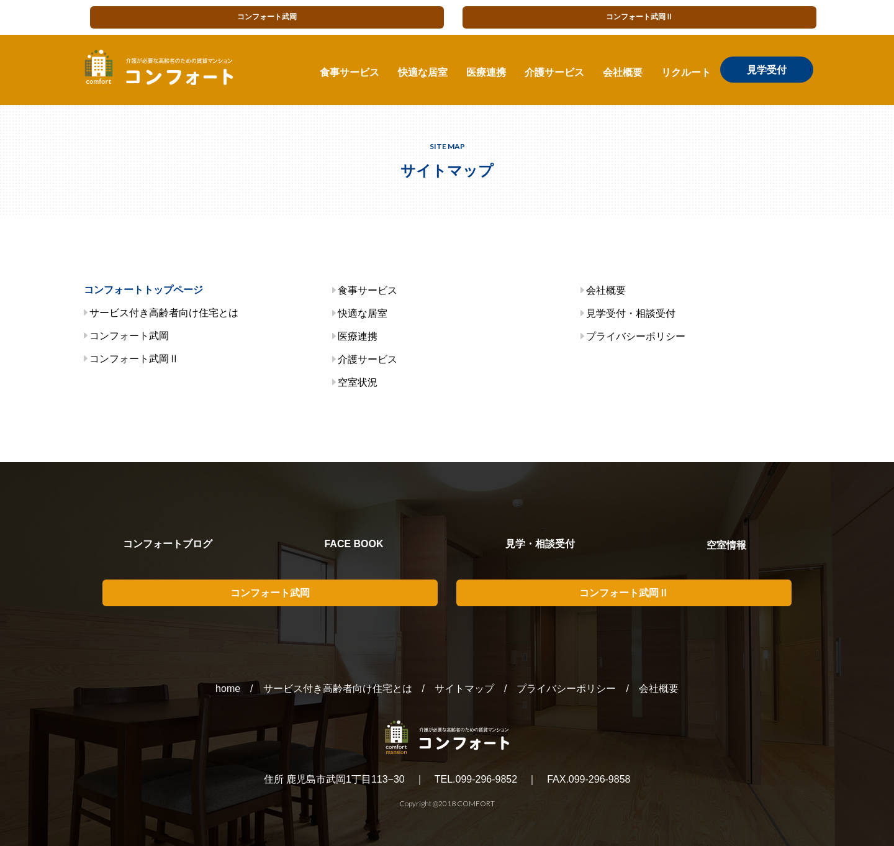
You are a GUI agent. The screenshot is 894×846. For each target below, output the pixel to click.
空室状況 (357, 382)
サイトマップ (464, 688)
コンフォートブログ (167, 544)
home (227, 688)
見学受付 (767, 69)
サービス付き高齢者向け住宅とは (163, 312)
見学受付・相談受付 (630, 313)
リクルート (686, 72)
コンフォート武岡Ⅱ (639, 16)
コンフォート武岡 (267, 16)
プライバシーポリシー (635, 336)
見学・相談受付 (540, 544)
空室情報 (726, 545)
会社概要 (623, 72)
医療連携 (486, 72)
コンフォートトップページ (143, 289)
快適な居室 (423, 72)
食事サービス (349, 72)
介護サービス (554, 72)
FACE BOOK (353, 544)
